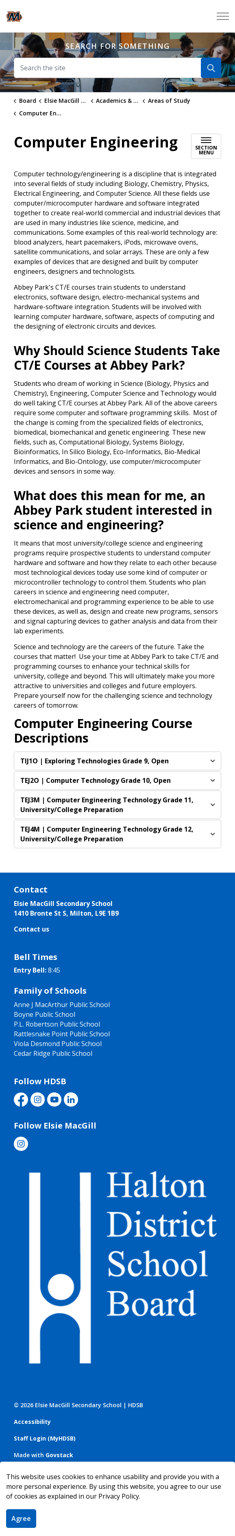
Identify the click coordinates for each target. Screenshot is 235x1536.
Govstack (59, 1455)
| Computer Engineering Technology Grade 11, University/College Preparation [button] (107, 804)
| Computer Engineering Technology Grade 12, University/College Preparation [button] (107, 834)
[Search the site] (117, 68)
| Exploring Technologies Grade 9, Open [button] (94, 760)
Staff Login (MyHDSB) (45, 1438)
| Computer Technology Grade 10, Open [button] (95, 780)
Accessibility (32, 1422)
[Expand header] (223, 16)
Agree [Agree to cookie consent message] (21, 1518)
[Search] (211, 68)
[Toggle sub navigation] (206, 146)
